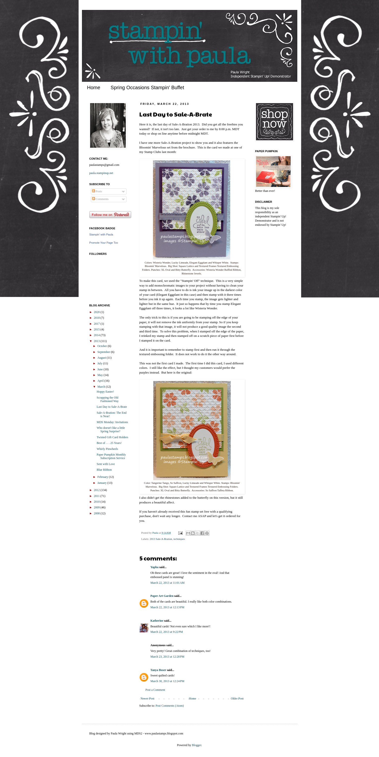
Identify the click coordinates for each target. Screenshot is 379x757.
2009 (97, 507)
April (100, 380)
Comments (100, 199)
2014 (97, 335)
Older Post (237, 698)
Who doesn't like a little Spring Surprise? (111, 429)
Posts (97, 191)
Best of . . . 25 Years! (109, 443)
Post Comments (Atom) (170, 705)
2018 (97, 318)
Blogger (196, 745)
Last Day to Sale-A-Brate (112, 406)
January (102, 483)
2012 (97, 490)
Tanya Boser (158, 670)
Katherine (157, 620)
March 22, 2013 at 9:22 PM (167, 632)
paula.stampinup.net (101, 173)
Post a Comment (155, 690)
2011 (97, 496)
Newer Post (147, 698)
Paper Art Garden (162, 596)
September (104, 352)
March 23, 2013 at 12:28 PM (167, 656)
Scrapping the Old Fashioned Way (108, 399)
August (102, 357)
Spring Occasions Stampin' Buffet (147, 87)
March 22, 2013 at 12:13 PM (167, 607)
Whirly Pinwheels (107, 449)
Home (93, 87)
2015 (97, 329)
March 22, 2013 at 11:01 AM (168, 582)
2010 (97, 501)
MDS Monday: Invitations (112, 422)
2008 (97, 513)
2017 (97, 323)
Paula (155, 532)
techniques (179, 538)
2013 (97, 341)
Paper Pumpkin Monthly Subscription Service (111, 456)
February (103, 477)
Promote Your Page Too (103, 242)
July (100, 363)
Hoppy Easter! (105, 391)
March (101, 386)
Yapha (155, 567)
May (100, 375)
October (102, 346)
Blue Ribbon (104, 469)
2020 (97, 312)
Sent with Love (106, 464)
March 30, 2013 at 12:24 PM (167, 681)
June (100, 369)
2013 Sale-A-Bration (161, 538)
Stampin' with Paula (101, 234)
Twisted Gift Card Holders (112, 437)
